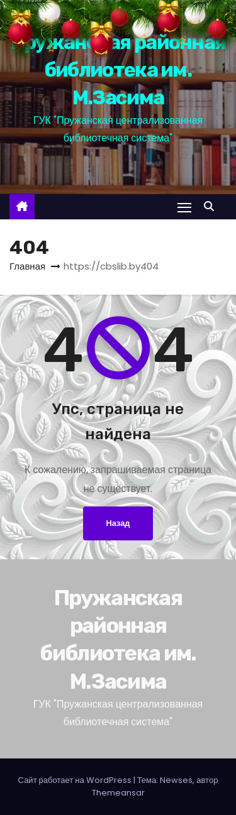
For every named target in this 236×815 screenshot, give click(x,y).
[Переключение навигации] (184, 207)
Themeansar (118, 793)
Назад (118, 523)
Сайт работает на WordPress (75, 780)
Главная (27, 266)
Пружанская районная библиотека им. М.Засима (118, 69)
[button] (212, 206)
